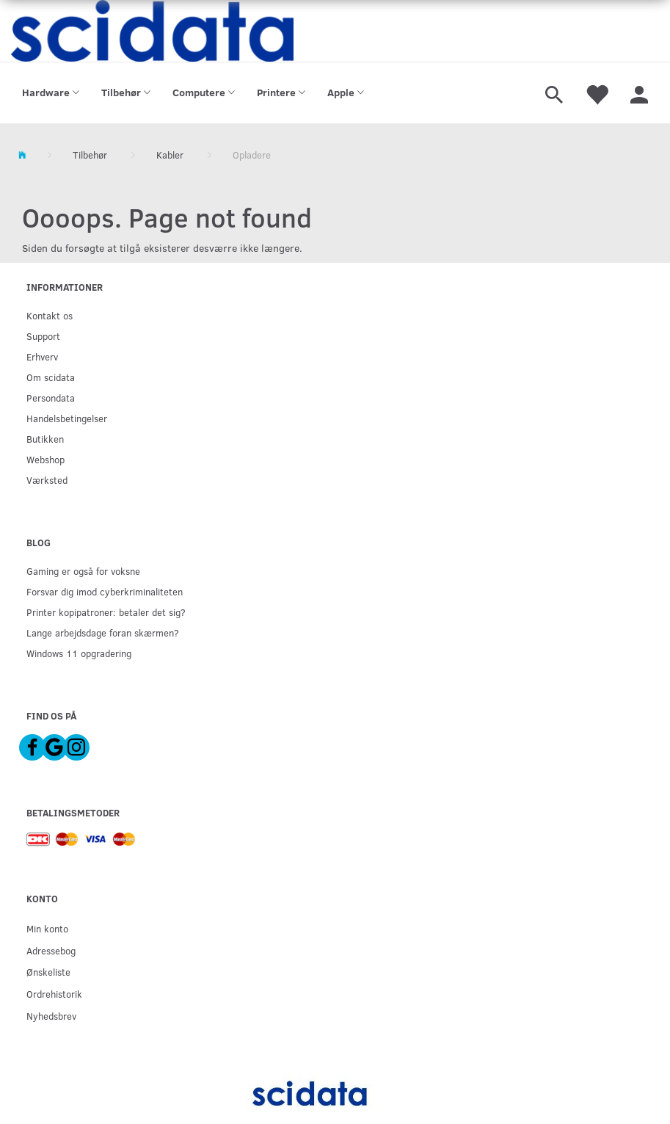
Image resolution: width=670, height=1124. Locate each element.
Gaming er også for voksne (83, 571)
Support (43, 336)
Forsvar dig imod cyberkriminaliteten (104, 591)
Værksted (47, 480)
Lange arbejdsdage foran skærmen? (102, 632)
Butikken (45, 438)
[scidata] (152, 31)
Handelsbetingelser (66, 418)
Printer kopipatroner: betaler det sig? (106, 612)
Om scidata (50, 377)
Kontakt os (49, 315)
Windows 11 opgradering (78, 653)
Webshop (45, 459)
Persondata (50, 397)
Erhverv (42, 356)
